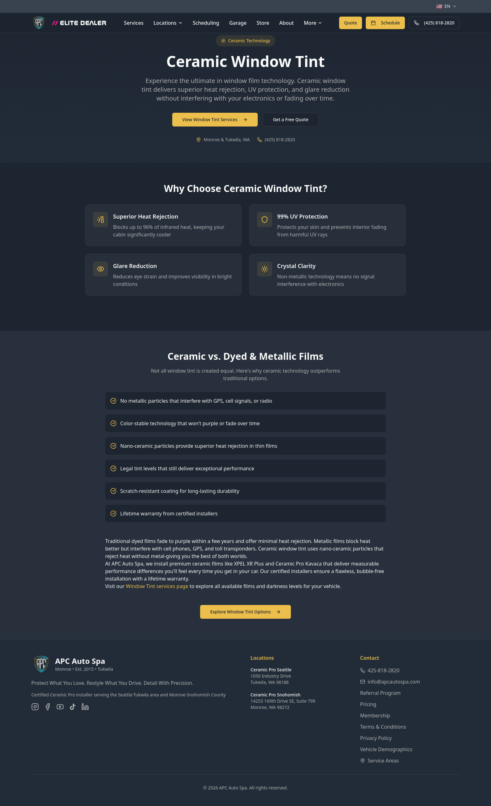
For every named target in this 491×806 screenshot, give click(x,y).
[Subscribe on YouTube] (60, 706)
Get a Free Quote (290, 119)
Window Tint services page (157, 586)
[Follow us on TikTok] (72, 706)
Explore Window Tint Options (245, 612)
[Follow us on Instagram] (35, 706)
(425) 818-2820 (434, 23)
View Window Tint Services (215, 119)
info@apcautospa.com (390, 681)
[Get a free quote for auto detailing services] (350, 23)
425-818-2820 (380, 670)
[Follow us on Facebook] (47, 706)
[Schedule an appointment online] (385, 23)
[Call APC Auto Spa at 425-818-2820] (434, 23)
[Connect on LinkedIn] (85, 706)
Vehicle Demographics (386, 749)
